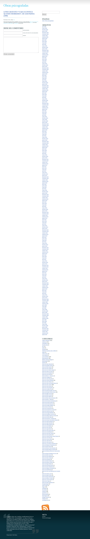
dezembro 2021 (45, 103)
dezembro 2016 (45, 176)
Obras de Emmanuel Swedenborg (49, 400)
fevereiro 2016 (45, 191)
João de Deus (45, 353)
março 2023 (44, 81)
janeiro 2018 (44, 157)
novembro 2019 (45, 125)
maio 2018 (44, 151)
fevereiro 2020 (45, 121)
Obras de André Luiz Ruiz (47, 371)
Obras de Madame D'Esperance (48, 445)
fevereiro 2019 (45, 138)
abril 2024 (44, 62)
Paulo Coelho (45, 485)
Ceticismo (44, 342)
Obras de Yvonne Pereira (47, 479)
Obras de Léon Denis (46, 437)
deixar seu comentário (8, 23)
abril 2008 (44, 322)
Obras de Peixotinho (46, 459)
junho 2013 (44, 238)
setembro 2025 (45, 37)
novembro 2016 (45, 178)
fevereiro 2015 (45, 209)
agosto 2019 (44, 129)
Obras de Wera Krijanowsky (48, 476)
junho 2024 (44, 59)
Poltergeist (44, 488)
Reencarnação (45, 494)
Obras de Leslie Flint (46, 440)
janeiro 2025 (44, 48)
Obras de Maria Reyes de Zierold (49, 449)
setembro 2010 (45, 287)
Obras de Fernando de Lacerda (48, 409)
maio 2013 (44, 240)
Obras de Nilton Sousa (46, 454)
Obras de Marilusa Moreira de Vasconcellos (51, 450)
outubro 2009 (45, 302)
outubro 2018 (45, 144)
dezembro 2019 (45, 123)
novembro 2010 (45, 284)
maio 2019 (44, 134)
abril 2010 (44, 293)
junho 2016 (44, 185)
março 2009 (44, 309)
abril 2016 (44, 188)
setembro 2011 (45, 269)
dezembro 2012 (45, 247)
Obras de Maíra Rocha (46, 446)
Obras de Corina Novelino (47, 387)
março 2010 (44, 294)
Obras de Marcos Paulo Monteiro (49, 448)
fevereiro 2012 (45, 262)
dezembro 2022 (45, 85)
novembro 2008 (45, 315)
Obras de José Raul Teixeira (48, 433)
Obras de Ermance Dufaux (47, 402)
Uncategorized (45, 500)
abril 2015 (44, 206)
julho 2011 (44, 272)
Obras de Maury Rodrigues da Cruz (49, 453)
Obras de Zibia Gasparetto (47, 482)
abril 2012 (44, 259)
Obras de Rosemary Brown (47, 465)
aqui (14, 19)
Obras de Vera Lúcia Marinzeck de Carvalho (51, 471)
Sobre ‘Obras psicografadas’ (48, 20)
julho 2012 (44, 255)
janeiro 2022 (44, 101)
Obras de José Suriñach (47, 434)
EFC (43, 346)
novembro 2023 (45, 69)
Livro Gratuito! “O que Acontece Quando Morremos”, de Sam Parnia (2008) (19, 14)
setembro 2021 (45, 107)
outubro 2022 (45, 88)
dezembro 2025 (45, 32)
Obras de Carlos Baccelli (47, 378)
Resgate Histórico (45, 497)
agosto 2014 (44, 218)
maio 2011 (44, 275)
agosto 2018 (44, 147)
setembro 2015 (45, 199)
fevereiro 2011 (45, 280)
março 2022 (44, 98)
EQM (30, 21)
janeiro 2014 (44, 228)
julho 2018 (44, 149)
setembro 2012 (45, 252)
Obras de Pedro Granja (47, 457)
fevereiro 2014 (45, 227)
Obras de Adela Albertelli (47, 364)
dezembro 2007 (45, 328)
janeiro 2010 (44, 297)
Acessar (43, 516)
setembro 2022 (45, 90)
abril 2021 (44, 115)
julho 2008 (44, 319)
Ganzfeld (44, 349)
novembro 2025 (45, 34)
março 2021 (44, 116)
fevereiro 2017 (45, 174)
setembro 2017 (45, 163)
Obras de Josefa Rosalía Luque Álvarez (50, 436)
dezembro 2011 (45, 265)
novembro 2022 (45, 87)
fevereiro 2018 (45, 156)
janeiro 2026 (44, 31)
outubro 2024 (45, 53)
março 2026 (44, 28)
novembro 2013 (45, 231)
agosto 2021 (44, 109)
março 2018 (44, 154)
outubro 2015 (45, 197)
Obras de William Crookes (47, 478)
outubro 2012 (45, 250)
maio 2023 (44, 78)
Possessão (44, 489)
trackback (16, 23)
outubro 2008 (45, 316)
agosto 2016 (44, 182)
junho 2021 (44, 112)
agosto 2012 (44, 253)
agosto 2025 (44, 38)
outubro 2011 (45, 268)
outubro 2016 (45, 179)
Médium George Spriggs (47, 359)
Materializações (45, 358)
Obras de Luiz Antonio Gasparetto (49, 443)
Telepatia (44, 498)
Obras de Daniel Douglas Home (48, 390)
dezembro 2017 (45, 159)
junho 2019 (44, 132)
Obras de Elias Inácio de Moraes (48, 397)
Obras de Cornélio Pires (47, 389)
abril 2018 (44, 153)
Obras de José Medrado (47, 431)
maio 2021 (44, 113)
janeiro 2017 (44, 175)
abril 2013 (44, 241)
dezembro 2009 (45, 299)
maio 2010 (44, 291)
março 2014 (44, 225)
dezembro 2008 (45, 313)
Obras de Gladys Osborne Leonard (49, 415)
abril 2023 (44, 79)
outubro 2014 (45, 215)
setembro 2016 (45, 181)
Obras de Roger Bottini (46, 463)
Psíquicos (44, 491)
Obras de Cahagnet (46, 377)
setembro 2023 (45, 72)
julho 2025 (44, 40)
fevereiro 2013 (45, 244)
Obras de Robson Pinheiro (47, 462)
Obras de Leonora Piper (47, 439)
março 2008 (44, 324)
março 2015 (44, 207)
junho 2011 (44, 274)
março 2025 (44, 45)
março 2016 (44, 190)
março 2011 (44, 278)
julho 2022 (44, 93)
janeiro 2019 (44, 140)
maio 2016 (44, 187)
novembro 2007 (45, 330)
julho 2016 (44, 184)
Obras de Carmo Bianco (47, 381)
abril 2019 (44, 135)
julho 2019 (44, 131)
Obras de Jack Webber (47, 425)
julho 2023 (44, 75)
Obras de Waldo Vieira (46, 475)
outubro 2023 (45, 70)
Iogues (43, 352)
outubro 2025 (45, 35)
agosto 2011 (44, 271)
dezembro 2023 (45, 68)
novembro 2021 (45, 104)
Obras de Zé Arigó (46, 481)
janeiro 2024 (44, 66)
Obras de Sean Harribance (47, 466)
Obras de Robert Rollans (47, 460)
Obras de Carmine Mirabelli (47, 380)
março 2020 (44, 119)
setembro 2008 (45, 318)
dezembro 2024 (45, 50)
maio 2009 (44, 306)
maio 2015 (44, 204)
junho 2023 (44, 76)
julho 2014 (44, 219)
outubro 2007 (45, 331)
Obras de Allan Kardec (46, 367)
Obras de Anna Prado (46, 374)
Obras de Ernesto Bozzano (47, 403)
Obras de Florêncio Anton (47, 411)
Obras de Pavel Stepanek (47, 456)
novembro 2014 (45, 213)
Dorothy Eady (45, 344)
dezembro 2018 (45, 141)
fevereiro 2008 (45, 325)
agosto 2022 (44, 91)
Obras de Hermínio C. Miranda (48, 418)
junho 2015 (44, 203)
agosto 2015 (44, 200)
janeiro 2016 (44, 193)
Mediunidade (44, 361)
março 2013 (44, 243)
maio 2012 (44, 257)
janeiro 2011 (44, 281)
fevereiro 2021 (45, 118)
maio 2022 (44, 95)
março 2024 (44, 63)
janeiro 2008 (44, 327)
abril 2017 (44, 171)
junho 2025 (44, 41)
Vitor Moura (14, 534)
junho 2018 (44, 150)
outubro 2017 (45, 162)
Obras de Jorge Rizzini (46, 428)
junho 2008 (44, 321)
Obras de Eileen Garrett (47, 395)
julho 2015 (44, 202)
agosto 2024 (44, 56)
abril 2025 (44, 44)
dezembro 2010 (45, 283)
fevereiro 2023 (45, 82)
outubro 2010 (45, 285)
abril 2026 (44, 26)
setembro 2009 (45, 303)
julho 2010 (44, 290)
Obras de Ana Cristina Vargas (48, 369)
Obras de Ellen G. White (47, 399)
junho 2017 (44, 168)
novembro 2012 (45, 249)
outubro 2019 (45, 126)
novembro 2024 (45, 51)
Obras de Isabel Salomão (47, 423)
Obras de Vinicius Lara (46, 473)
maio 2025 (44, 42)
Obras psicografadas (16, 5)
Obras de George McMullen (47, 412)
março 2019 (44, 137)
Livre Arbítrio (44, 355)
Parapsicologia (45, 484)
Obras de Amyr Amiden (47, 368)
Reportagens (44, 495)
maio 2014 (44, 222)
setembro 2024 (45, 54)
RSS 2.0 (31, 22)
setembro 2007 (45, 333)
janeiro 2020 (44, 122)
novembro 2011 (45, 266)
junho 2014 (44, 221)
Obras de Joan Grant (46, 427)
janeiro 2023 (44, 84)
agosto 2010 (44, 288)
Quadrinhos (44, 492)
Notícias (43, 362)
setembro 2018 (45, 146)
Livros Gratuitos (35, 21)
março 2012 (44, 260)
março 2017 (44, 172)
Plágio (43, 486)
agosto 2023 (44, 73)
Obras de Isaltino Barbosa (47, 424)
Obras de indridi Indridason (47, 421)
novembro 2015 (45, 196)
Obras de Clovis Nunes (47, 386)
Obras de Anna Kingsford (47, 372)
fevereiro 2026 (45, 29)
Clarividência (44, 343)
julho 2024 (44, 57)
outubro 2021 (45, 106)
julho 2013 (44, 237)
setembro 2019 (45, 128)
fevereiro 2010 (45, 296)
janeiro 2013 (44, 246)
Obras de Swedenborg (46, 469)
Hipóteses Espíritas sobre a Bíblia (49, 350)
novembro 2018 (45, 143)
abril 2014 (44, 224)
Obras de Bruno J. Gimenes (48, 375)
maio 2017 (44, 169)
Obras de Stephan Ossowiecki (48, 468)
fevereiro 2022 (45, 100)
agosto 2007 (44, 334)
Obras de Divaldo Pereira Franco (49, 392)
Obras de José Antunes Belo (48, 430)
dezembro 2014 (45, 212)
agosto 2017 (44, 165)
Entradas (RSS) (45, 507)
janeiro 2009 (44, 312)
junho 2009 (44, 305)
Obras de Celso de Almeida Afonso (49, 383)
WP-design (48, 517)
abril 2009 (44, 308)
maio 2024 (44, 60)
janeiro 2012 (44, 263)
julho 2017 (44, 166)
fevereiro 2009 (45, 311)
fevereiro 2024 (45, 65)
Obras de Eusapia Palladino (48, 405)
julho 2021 (44, 110)
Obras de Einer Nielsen (47, 396)
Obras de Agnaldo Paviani (47, 365)
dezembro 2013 (45, 230)
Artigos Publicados (46, 340)
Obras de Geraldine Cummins (48, 414)
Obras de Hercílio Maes (47, 417)
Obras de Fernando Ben (47, 408)
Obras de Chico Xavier (46, 384)
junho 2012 (44, 256)
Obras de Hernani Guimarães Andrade (50, 420)
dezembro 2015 (45, 194)
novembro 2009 (45, 300)
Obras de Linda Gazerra (47, 442)
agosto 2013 (44, 235)
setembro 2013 (45, 234)
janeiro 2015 (44, 210)
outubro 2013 (45, 232)
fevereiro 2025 (45, 47)
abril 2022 (44, 97)
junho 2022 (44, 94)
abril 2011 (44, 277)
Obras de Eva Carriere (46, 406)
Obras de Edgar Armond (47, 393)
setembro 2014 (45, 216)
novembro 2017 (45, 160)
